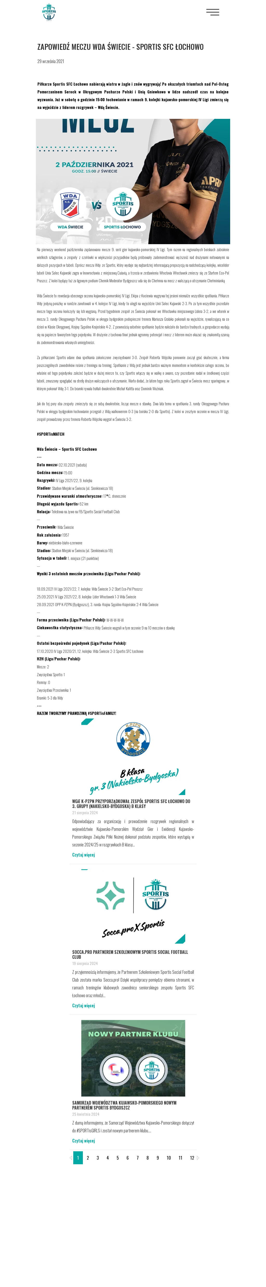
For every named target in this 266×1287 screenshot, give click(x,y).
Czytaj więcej (83, 855)
